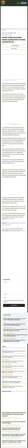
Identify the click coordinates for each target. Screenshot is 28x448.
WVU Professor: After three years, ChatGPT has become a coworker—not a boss (15, 330)
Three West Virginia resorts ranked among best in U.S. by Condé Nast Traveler (13, 441)
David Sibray (16, 45)
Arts (4, 322)
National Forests (5, 384)
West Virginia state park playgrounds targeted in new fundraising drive (15, 335)
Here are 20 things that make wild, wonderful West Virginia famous (11, 428)
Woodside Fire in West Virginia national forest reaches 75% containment (12, 387)
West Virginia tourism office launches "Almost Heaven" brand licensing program (12, 377)
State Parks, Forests (8, 333)
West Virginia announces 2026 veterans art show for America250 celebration (14, 324)
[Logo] (3, 3)
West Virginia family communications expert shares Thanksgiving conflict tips (14, 319)
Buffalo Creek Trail (10, 218)
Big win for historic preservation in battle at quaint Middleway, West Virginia (14, 341)
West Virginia (8, 87)
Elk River (13, 142)
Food (3, 349)
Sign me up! (22, 230)
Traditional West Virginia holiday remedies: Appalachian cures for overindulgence (11, 382)
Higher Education (7, 327)
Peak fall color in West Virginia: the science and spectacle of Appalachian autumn (14, 435)
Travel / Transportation (7, 374)
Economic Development (9, 338)
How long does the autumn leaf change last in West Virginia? (14, 422)
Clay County (17, 131)
